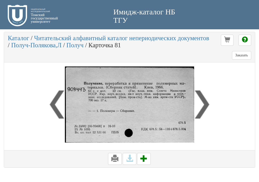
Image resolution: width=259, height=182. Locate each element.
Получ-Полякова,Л (36, 45)
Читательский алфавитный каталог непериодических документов (121, 38)
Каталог (18, 38)
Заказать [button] (241, 55)
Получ (75, 45)
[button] (227, 40)
